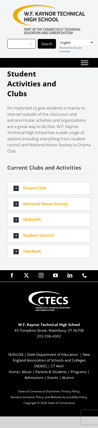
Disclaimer (53, 391)
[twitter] (26, 275)
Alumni (68, 377)
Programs (79, 371)
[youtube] (55, 275)
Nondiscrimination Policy (27, 397)
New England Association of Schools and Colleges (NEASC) (51, 360)
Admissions (33, 377)
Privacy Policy (70, 391)
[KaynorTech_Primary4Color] (49, 7)
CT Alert (57, 366)
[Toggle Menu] (84, 62)
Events (52, 377)
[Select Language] (76, 42)
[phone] (84, 275)
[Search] (21, 44)
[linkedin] (69, 275)
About (26, 371)
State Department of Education (52, 354)
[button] (49, 188)
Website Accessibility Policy (69, 397)
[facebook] (12, 275)
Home (14, 371)
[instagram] (41, 275)
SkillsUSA (16, 354)
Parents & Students (51, 371)
